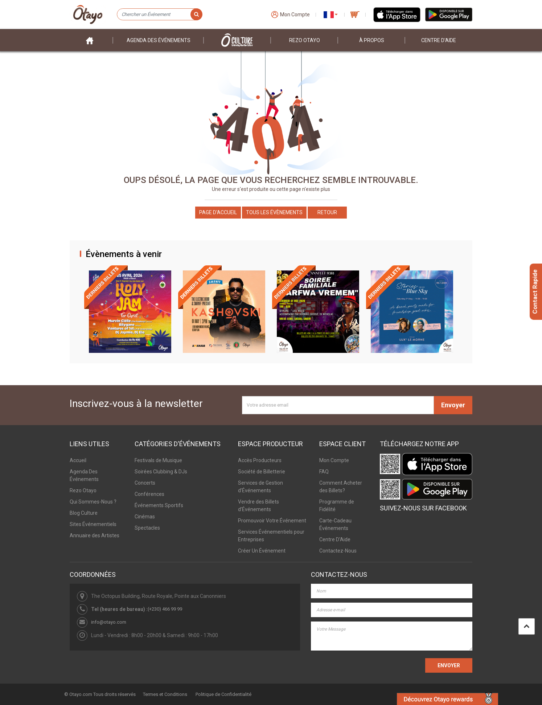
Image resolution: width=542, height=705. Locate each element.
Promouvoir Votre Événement (272, 520)
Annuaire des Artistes (94, 535)
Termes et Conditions (165, 694)
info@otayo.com (108, 622)
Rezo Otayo (304, 40)
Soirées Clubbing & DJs (161, 471)
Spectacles (147, 528)
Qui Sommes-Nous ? (93, 502)
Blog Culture (84, 513)
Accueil (78, 460)
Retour (327, 212)
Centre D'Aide (334, 539)
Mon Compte (334, 460)
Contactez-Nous (338, 551)
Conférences (149, 494)
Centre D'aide (438, 40)
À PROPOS (371, 40)
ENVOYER (449, 665)
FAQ (324, 471)
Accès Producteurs (260, 460)
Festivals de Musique (158, 460)
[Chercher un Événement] (159, 14)
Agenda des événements (158, 40)
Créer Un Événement (262, 551)
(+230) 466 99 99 (165, 609)
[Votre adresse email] (338, 405)
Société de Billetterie (261, 471)
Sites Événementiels (93, 524)
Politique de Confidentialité (223, 694)
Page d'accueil (218, 212)
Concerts (145, 483)
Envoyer (453, 405)
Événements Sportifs (159, 505)
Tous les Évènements (274, 212)
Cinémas (145, 516)
